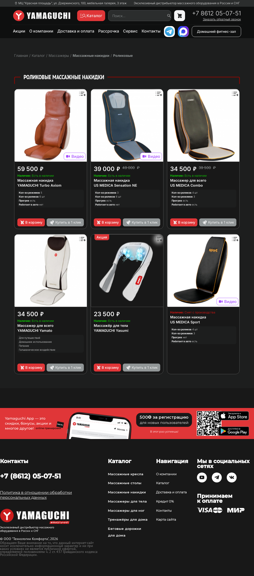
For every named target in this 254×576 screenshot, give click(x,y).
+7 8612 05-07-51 (216, 13)
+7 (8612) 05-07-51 (30, 476)
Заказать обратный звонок (222, 19)
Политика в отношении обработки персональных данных (36, 495)
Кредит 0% (165, 501)
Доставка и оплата (75, 31)
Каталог (162, 483)
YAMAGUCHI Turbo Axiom (39, 185)
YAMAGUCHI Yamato (34, 330)
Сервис (130, 31)
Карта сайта (166, 519)
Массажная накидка (35, 180)
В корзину (31, 222)
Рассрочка (108, 31)
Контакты (151, 31)
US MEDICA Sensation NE (115, 185)
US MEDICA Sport (185, 322)
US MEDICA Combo (186, 185)
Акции (19, 31)
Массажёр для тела (111, 325)
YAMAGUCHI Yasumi (111, 330)
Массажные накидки (91, 55)
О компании (41, 31)
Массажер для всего (188, 180)
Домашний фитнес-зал (216, 31)
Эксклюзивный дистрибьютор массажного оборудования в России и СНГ (187, 3)
